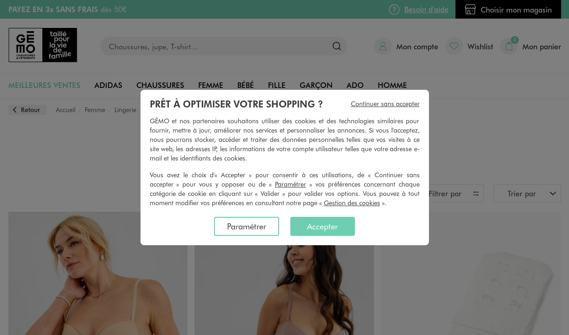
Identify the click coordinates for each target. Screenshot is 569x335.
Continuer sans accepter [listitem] (385, 103)
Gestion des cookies (352, 202)
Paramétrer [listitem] (246, 226)
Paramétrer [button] (290, 184)
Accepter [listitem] (322, 226)
